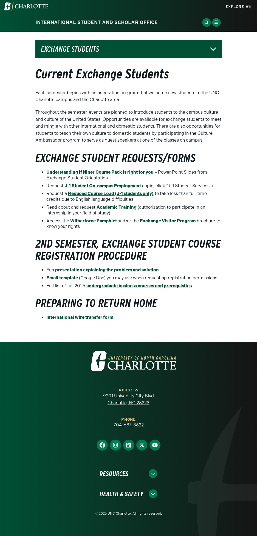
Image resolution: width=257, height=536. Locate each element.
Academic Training (117, 207)
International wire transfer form (79, 317)
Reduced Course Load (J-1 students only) (111, 193)
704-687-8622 (129, 425)
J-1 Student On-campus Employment (102, 185)
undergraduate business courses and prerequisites (139, 285)
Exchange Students (70, 49)
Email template (62, 277)
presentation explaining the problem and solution (107, 270)
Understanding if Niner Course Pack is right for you (99, 172)
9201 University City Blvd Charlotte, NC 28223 (128, 399)
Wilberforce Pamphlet (93, 220)
